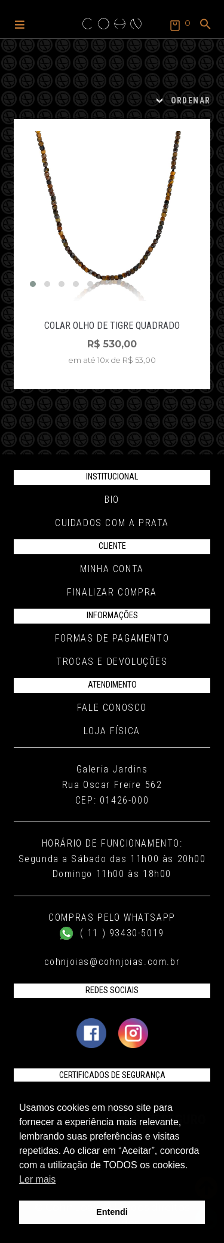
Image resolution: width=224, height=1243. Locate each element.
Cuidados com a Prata (112, 523)
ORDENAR (191, 100)
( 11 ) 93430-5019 (112, 933)
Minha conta (112, 569)
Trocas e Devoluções (111, 661)
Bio (112, 499)
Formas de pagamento (112, 638)
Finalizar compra (112, 592)
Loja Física (112, 731)
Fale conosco (112, 707)
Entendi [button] (112, 1212)
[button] (19, 24)
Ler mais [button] (37, 1179)
